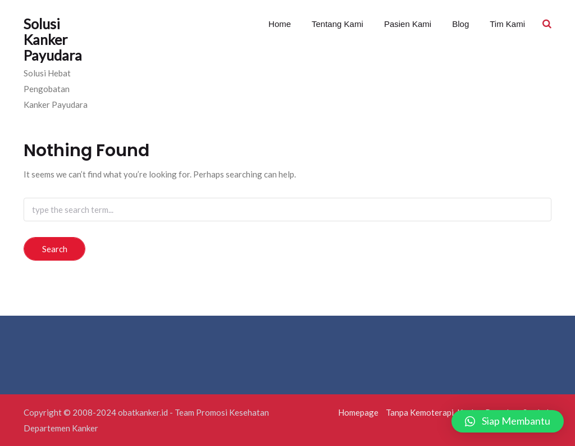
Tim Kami (506, 24)
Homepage (358, 412)
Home (279, 24)
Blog (459, 24)
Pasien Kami (406, 24)
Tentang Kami (336, 24)
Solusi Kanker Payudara (53, 39)
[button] (507, 421)
